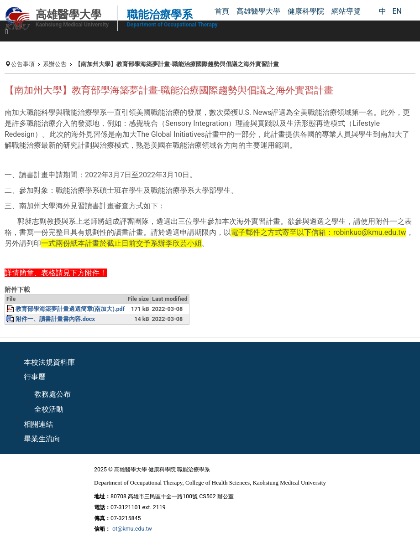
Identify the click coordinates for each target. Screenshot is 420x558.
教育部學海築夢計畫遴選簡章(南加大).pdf (70, 308)
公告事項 (23, 64)
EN (397, 11)
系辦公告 (55, 64)
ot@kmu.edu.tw (132, 528)
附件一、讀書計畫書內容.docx (55, 318)
